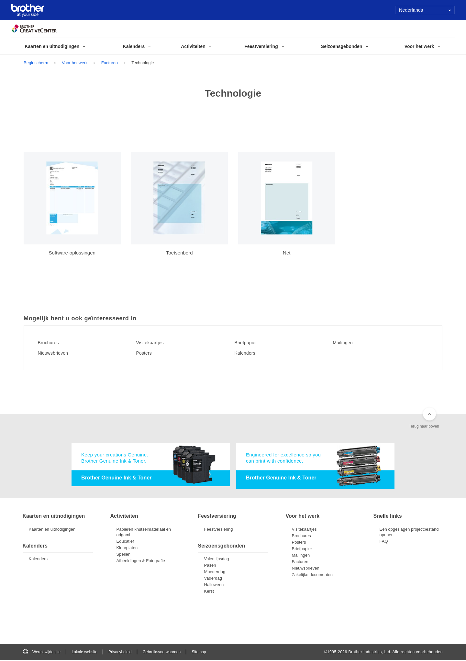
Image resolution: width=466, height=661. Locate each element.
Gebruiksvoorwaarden (162, 652)
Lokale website (84, 652)
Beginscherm (36, 62)
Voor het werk (75, 62)
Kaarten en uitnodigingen (52, 530)
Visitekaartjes (154, 342)
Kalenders (248, 353)
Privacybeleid (119, 652)
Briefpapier (249, 342)
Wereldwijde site (42, 652)
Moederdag (215, 572)
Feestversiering (218, 530)
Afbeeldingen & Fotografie (140, 561)
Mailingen (346, 342)
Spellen (123, 555)
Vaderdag (213, 579)
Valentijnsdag (216, 559)
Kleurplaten (127, 548)
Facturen (109, 62)
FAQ (384, 542)
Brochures (51, 342)
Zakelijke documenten (312, 575)
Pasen (210, 566)
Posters (147, 353)
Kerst (209, 592)
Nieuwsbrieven (57, 353)
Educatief (125, 542)
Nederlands (425, 10)
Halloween (214, 585)
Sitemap (199, 652)
